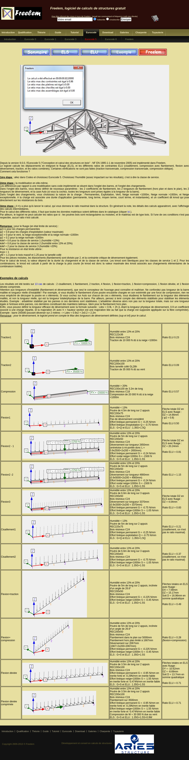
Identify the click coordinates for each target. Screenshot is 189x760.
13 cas (38, 284)
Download (107, 32)
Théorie (41, 32)
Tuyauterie (157, 32)
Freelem (129, 39)
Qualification (25, 32)
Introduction (8, 32)
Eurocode (91, 32)
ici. (129, 211)
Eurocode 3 (70, 39)
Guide (58, 32)
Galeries (124, 32)
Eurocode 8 (111, 39)
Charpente (141, 32)
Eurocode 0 (30, 39)
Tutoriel (75, 32)
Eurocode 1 (50, 39)
